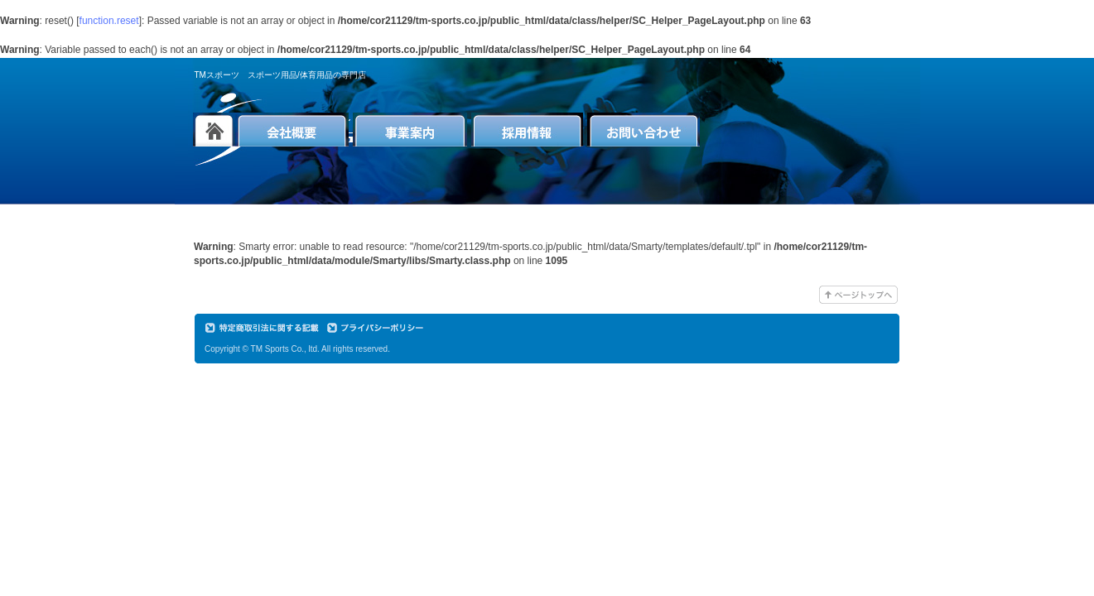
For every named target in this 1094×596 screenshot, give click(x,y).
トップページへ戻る (214, 130)
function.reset (109, 20)
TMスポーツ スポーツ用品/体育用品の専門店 (280, 74)
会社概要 (292, 130)
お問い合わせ (643, 130)
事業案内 (410, 130)
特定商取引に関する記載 (265, 328)
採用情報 (527, 130)
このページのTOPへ (858, 295)
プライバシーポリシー (378, 328)
